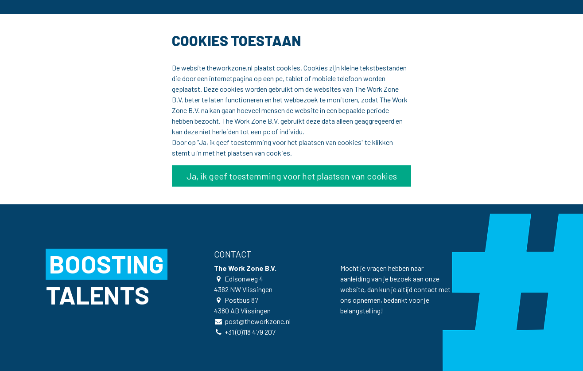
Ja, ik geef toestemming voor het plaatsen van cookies (292, 176)
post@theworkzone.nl (258, 321)
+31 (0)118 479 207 (250, 332)
